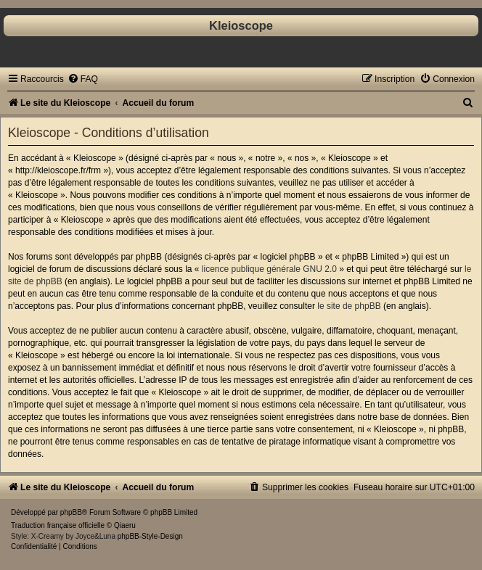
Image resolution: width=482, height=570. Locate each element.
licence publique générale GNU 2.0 (269, 269)
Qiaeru (125, 525)
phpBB (71, 512)
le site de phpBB (348, 306)
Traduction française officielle (58, 525)
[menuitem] (83, 79)
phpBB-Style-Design (150, 536)
